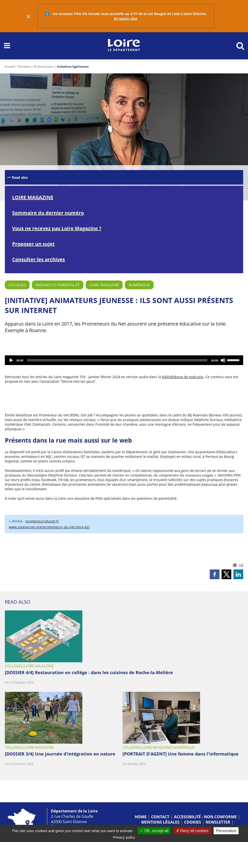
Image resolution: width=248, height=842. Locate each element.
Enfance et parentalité (58, 284)
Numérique (139, 284)
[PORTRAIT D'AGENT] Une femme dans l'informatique (181, 754)
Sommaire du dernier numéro (48, 213)
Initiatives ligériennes (73, 66)
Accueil (9, 66)
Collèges (17, 284)
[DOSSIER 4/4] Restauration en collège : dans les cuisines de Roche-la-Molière (89, 672)
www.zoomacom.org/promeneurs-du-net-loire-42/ (49, 527)
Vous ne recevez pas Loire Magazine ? (56, 228)
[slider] (117, 360)
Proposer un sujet (33, 244)
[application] (124, 360)
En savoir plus (125, 18)
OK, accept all (154, 831)
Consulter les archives (38, 259)
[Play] (11, 360)
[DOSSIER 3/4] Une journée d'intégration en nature (60, 754)
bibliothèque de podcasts (182, 376)
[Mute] (223, 360)
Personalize (226, 831)
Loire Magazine (104, 284)
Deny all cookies (192, 831)
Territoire (24, 66)
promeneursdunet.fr (42, 521)
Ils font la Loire (44, 66)
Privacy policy (124, 837)
